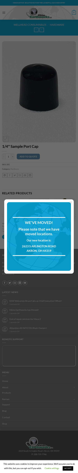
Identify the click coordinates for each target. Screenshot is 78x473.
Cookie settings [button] (52, 468)
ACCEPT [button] (68, 468)
